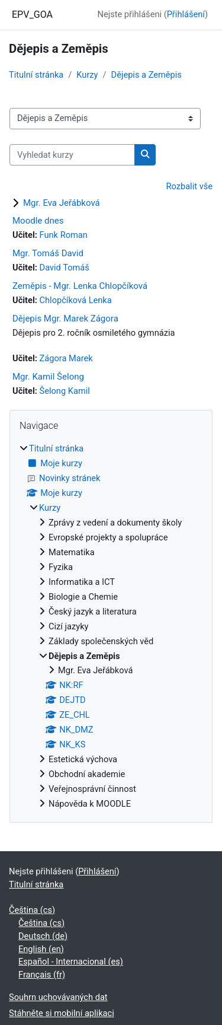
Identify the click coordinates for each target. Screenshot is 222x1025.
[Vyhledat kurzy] (72, 154)
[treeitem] (111, 626)
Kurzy (87, 74)
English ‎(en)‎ (41, 949)
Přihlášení (186, 14)
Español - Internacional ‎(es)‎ (70, 961)
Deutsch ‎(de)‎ (42, 936)
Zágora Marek (66, 358)
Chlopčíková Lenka (76, 300)
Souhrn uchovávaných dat (58, 997)
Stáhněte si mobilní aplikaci (61, 1013)
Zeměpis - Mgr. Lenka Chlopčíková (79, 286)
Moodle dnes (37, 220)
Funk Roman (64, 235)
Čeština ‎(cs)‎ (32, 910)
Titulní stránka (36, 74)
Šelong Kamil (65, 391)
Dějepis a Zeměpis (146, 74)
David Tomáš (64, 267)
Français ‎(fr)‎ (41, 974)
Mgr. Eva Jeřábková (61, 203)
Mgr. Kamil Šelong (48, 376)
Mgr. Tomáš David (47, 253)
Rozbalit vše (189, 186)
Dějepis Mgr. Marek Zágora (65, 318)
